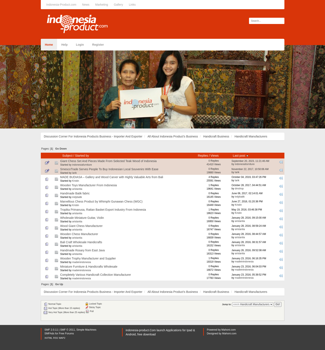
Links (132, 4)
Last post (240, 155)
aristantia (77, 189)
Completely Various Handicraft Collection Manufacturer (95, 274)
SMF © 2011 (67, 329)
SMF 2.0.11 (51, 329)
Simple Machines (86, 329)
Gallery (118, 4)
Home (49, 44)
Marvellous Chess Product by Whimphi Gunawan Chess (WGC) (101, 201)
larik (74, 172)
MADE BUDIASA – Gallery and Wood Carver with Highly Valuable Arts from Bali (111, 177)
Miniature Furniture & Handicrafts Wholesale (88, 266)
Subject (67, 155)
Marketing (101, 4)
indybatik (77, 197)
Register (98, 44)
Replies (203, 155)
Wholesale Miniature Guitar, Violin (82, 217)
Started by (82, 155)
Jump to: (226, 304)
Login (80, 44)
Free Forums (66, 333)
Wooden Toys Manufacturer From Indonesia (88, 185)
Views (214, 155)
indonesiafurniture (82, 164)
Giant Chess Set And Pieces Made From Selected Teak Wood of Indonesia (108, 161)
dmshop (239, 188)
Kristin (75, 180)
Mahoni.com (229, 329)
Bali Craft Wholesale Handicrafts (81, 242)
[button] (24, 86)
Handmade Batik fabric (75, 193)
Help (64, 44)
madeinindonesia (81, 262)
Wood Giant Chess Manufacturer (81, 226)
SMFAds (50, 333)
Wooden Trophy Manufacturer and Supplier (88, 258)
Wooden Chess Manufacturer (79, 234)
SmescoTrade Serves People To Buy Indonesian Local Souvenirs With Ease (109, 169)
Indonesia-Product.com (61, 4)
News (85, 4)
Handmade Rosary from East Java (82, 250)
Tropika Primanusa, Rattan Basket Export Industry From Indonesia (103, 209)
